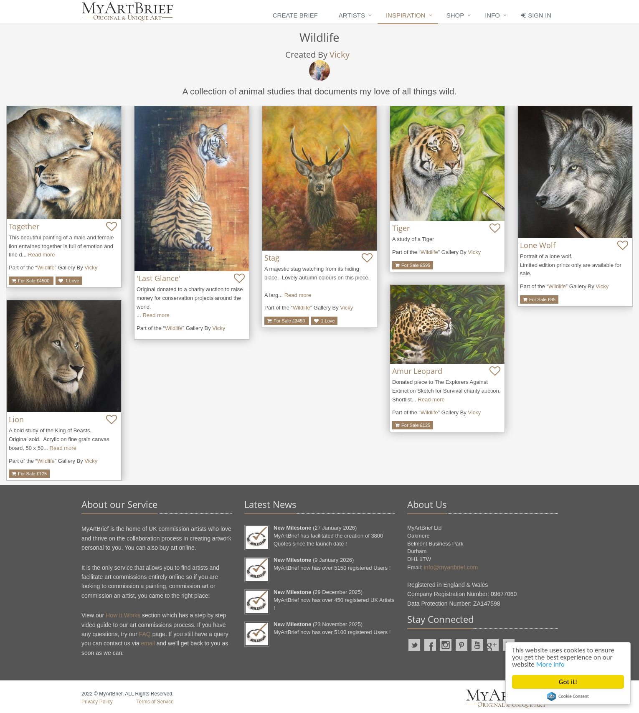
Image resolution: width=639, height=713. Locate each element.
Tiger (401, 228)
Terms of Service (154, 702)
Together (24, 226)
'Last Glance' (158, 278)
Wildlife (46, 267)
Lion (16, 419)
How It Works (123, 615)
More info (550, 664)
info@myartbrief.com (451, 567)
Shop (455, 15)
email (148, 643)
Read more (41, 254)
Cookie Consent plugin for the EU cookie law (568, 696)
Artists (352, 15)
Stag (271, 258)
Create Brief (295, 15)
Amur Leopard (417, 371)
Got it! (568, 681)
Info (492, 15)
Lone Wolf (537, 245)
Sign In (536, 15)
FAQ (145, 634)
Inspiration (406, 15)
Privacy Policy (97, 702)
